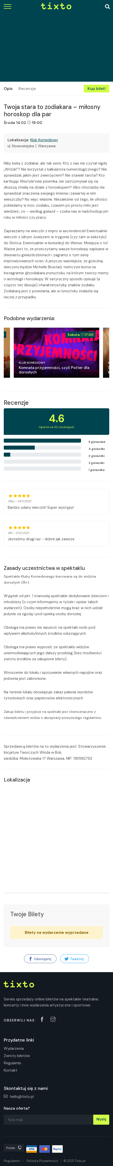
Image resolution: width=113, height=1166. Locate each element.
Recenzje (27, 88)
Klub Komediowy (44, 140)
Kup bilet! (97, 88)
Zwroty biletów (17, 1055)
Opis (8, 88)
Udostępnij (39, 959)
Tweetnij (74, 959)
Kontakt (10, 1070)
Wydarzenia (14, 1048)
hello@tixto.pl (19, 1096)
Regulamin (12, 1063)
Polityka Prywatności (42, 1161)
